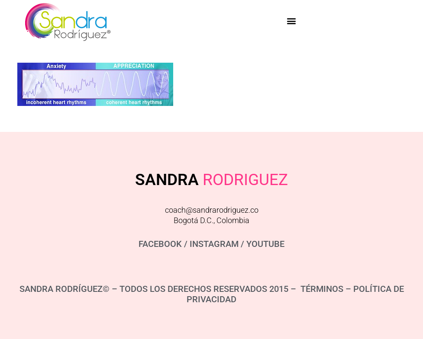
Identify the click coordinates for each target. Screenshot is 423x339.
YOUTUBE (265, 244)
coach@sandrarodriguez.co (211, 209)
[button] (291, 20)
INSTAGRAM (214, 244)
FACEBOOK (160, 244)
